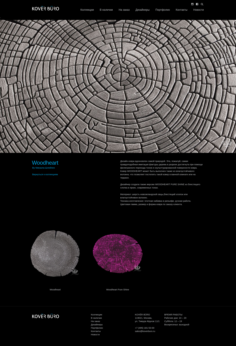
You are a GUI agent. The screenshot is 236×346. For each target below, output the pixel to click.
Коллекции (87, 9)
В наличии (106, 9)
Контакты (182, 9)
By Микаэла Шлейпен (43, 167)
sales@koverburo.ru (145, 331)
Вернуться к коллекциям (45, 174)
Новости (198, 9)
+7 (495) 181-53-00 (144, 328)
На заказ (124, 9)
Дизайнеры (142, 9)
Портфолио (162, 9)
